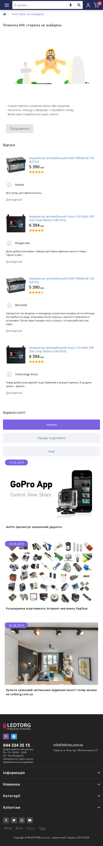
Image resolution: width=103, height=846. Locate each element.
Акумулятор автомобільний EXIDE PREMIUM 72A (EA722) (61, 159)
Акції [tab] (51, 451)
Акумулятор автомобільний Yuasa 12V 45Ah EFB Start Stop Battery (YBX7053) (61, 218)
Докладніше (14, 199)
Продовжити (19, 128)
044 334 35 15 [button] (16, 745)
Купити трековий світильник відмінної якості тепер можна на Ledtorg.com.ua (51, 692)
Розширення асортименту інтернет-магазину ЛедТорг (47, 608)
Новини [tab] (51, 424)
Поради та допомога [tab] (51, 438)
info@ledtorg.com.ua (68, 745)
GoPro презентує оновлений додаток (34, 527)
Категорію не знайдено (28, 14)
